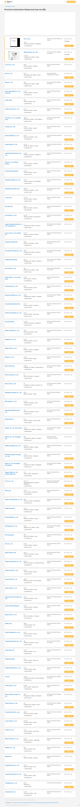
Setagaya (46, 802)
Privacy (26, 805)
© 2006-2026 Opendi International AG (13, 805)
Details (68, 45)
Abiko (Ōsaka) (26, 802)
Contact (23, 805)
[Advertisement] (40, 23)
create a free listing (71, 1)
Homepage (66, 41)
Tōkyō (35, 802)
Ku (10, 802)
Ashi (18, 802)
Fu (19, 802)
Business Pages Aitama (13, 800)
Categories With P (22, 800)
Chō (30, 802)
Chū (15, 802)
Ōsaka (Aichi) (50, 802)
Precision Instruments (31, 800)
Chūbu (7, 800)
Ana (13, 802)
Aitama (42, 802)
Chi (11, 802)
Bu (33, 802)
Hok (39, 802)
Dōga (55, 802)
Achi (32, 802)
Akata (57, 802)
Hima (22, 802)
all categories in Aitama (9, 6)
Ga (37, 802)
